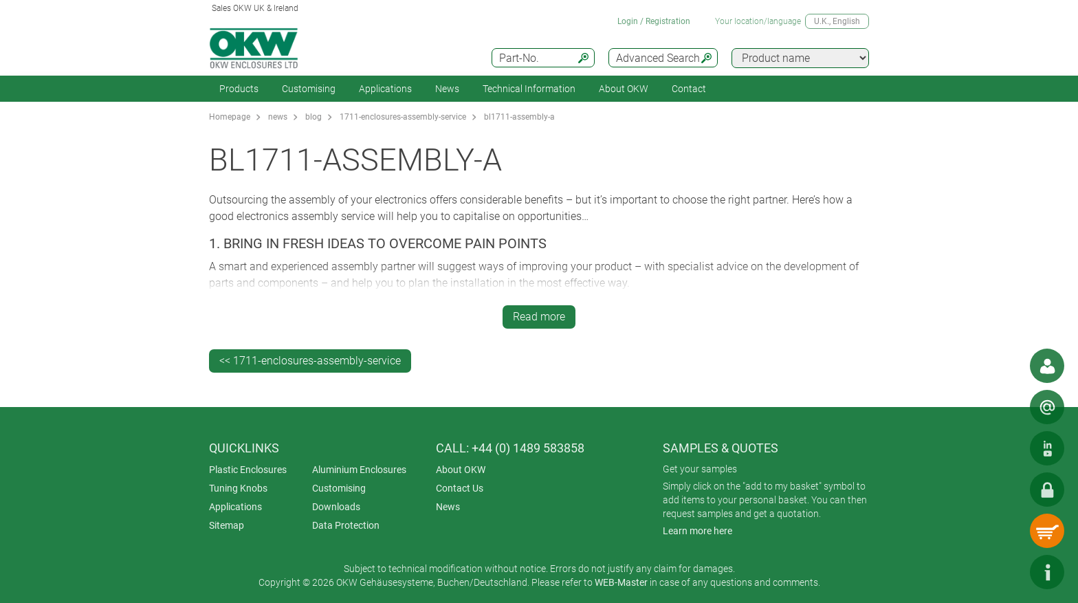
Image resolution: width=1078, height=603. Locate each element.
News (447, 88)
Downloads (336, 506)
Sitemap (226, 525)
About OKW (460, 469)
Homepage (229, 117)
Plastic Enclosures (248, 469)
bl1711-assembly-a (519, 117)
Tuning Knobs (238, 488)
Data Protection (346, 525)
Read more (539, 316)
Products (238, 88)
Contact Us (459, 488)
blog (313, 117)
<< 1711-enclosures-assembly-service (310, 360)
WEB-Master (621, 582)
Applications (385, 88)
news (277, 117)
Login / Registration (653, 21)
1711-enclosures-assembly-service (403, 117)
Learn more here (697, 530)
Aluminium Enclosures (359, 469)
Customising (309, 88)
